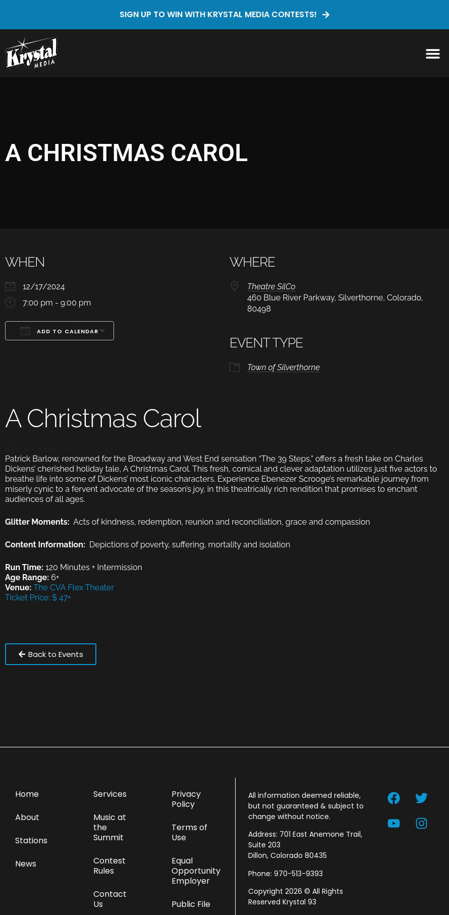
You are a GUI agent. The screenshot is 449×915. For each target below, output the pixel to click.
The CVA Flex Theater (74, 587)
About (27, 817)
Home (27, 794)
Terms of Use (189, 832)
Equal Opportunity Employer (196, 871)
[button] (432, 53)
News (25, 864)
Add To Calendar (59, 330)
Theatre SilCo (271, 286)
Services (110, 794)
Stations (31, 840)
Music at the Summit (109, 827)
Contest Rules (109, 866)
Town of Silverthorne (283, 367)
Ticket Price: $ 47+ (38, 597)
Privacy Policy (186, 799)
